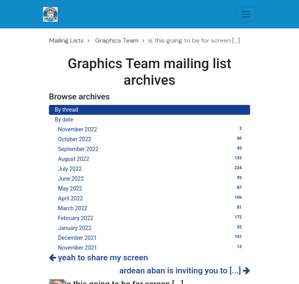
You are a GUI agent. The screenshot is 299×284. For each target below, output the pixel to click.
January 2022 (151, 227)
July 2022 (151, 168)
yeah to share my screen (98, 257)
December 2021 (151, 237)
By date (64, 119)
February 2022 (151, 217)
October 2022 (151, 138)
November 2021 (151, 247)
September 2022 (151, 148)
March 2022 (151, 207)
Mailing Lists (66, 40)
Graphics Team (116, 40)
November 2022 (151, 129)
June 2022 (151, 178)
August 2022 (151, 158)
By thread (66, 109)
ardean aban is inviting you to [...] (184, 270)
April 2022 (151, 198)
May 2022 (151, 188)
